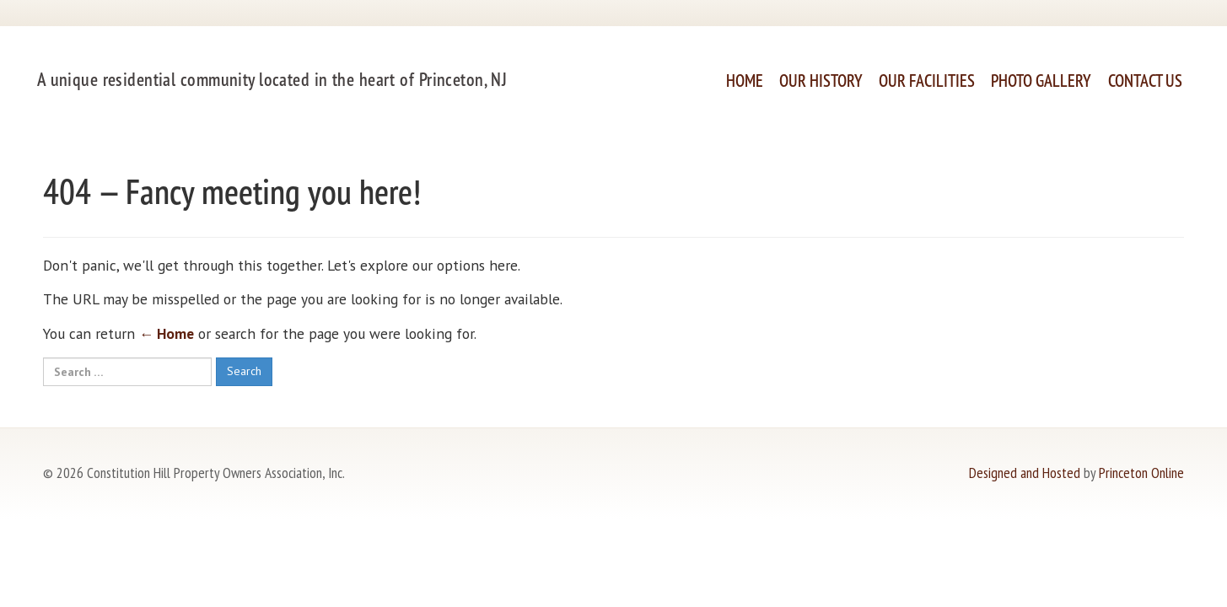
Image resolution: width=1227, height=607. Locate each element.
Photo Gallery (1041, 80)
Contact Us (1145, 80)
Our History (821, 80)
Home (744, 80)
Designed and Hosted (1024, 472)
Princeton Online (1141, 472)
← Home (166, 333)
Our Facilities (927, 80)
